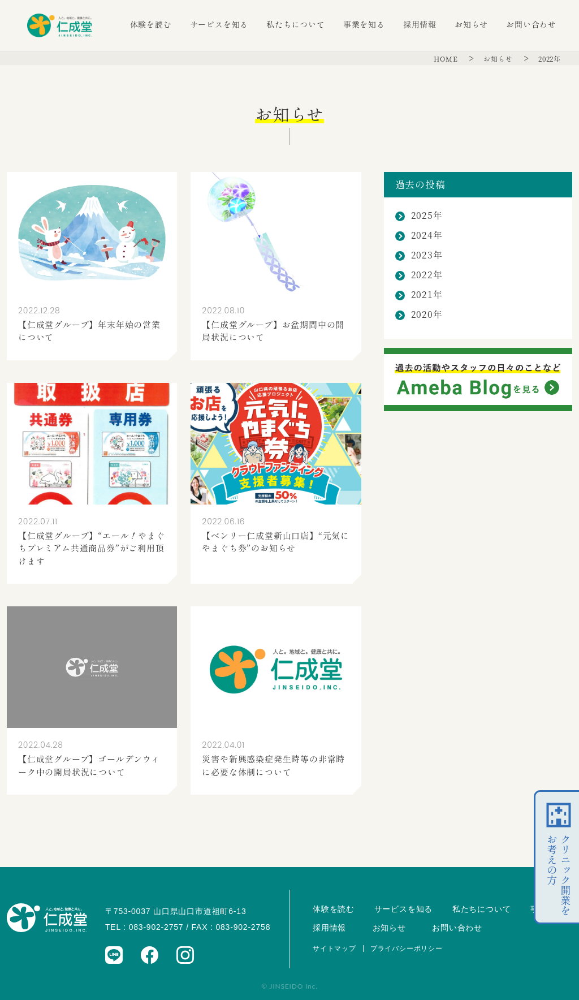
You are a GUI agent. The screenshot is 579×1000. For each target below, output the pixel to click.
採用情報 (420, 25)
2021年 (427, 295)
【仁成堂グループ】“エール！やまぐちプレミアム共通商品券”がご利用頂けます (91, 549)
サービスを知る (219, 25)
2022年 (549, 58)
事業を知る (364, 25)
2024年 (427, 235)
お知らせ (471, 25)
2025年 (427, 216)
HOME (447, 58)
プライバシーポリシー (406, 948)
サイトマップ (334, 948)
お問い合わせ (531, 25)
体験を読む (151, 25)
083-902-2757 (156, 927)
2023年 (427, 255)
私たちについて (295, 25)
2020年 (427, 315)
